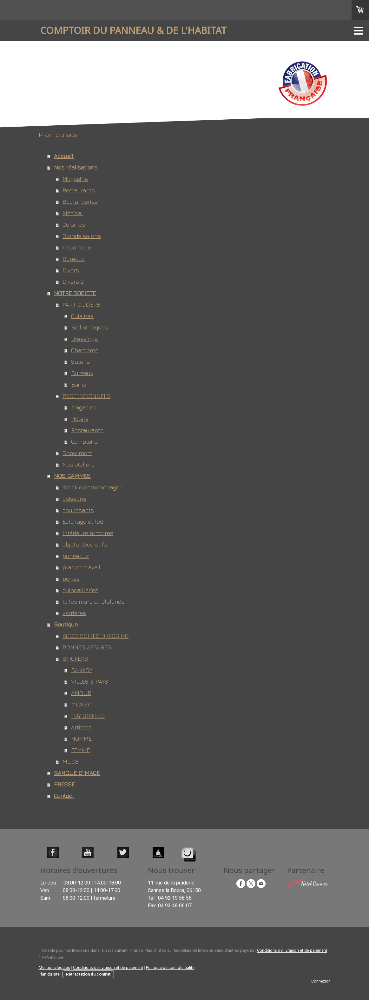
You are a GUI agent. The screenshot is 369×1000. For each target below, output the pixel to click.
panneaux (76, 556)
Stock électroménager (92, 487)
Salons (80, 361)
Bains (78, 384)
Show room (77, 453)
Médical (73, 213)
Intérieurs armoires (88, 533)
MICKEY (80, 704)
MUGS (71, 761)
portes (71, 578)
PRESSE (64, 784)
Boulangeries (80, 201)
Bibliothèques (89, 327)
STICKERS (75, 658)
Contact (64, 795)
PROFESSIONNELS (86, 396)
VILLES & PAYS (89, 681)
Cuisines (74, 224)
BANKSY (81, 670)
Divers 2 (73, 281)
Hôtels (80, 418)
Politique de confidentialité (170, 967)
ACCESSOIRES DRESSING (95, 635)
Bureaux (74, 258)
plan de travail (82, 567)
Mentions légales (54, 967)
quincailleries (80, 590)
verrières (74, 613)
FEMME (80, 750)
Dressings (84, 338)
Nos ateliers (79, 464)
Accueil (64, 156)
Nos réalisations (75, 167)
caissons (74, 498)
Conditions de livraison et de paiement (292, 950)
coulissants (78, 510)
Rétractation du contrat (88, 974)
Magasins (75, 178)
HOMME (81, 738)
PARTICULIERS (82, 304)
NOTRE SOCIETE (75, 293)
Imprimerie (77, 247)
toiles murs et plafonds (93, 601)
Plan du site (49, 974)
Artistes (81, 727)
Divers (71, 270)
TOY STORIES (88, 715)
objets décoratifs (85, 544)
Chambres (84, 350)
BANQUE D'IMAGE (77, 773)
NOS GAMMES (72, 476)
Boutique (66, 624)
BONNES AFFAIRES (87, 647)
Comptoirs (84, 441)
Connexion (321, 981)
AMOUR (81, 693)
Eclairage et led (83, 521)
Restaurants (79, 190)
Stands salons (82, 236)
